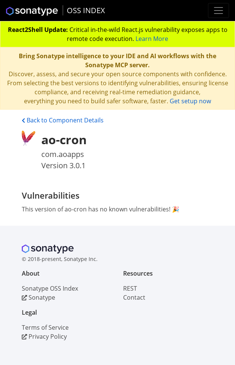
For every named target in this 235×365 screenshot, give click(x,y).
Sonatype (38, 297)
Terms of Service (45, 327)
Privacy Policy (44, 336)
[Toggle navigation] (218, 10)
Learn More (152, 39)
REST (130, 288)
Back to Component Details (63, 120)
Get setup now (190, 101)
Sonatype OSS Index (50, 288)
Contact (134, 297)
